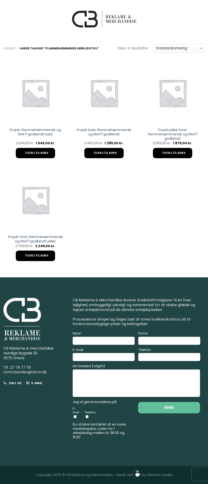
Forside (9, 48)
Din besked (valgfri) (136, 381)
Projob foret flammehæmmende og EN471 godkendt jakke (35, 239)
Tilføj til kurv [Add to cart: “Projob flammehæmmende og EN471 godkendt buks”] (36, 153)
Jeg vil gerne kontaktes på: (95, 402)
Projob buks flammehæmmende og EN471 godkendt (104, 132)
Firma (169, 338)
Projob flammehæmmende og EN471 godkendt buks (35, 132)
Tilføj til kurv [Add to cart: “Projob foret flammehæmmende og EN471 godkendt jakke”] (36, 255)
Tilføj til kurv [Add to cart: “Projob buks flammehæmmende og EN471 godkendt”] (105, 153)
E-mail (104, 355)
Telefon (169, 355)
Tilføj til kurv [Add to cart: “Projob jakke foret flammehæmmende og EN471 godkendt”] (173, 153)
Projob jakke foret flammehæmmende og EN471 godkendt (172, 134)
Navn (104, 338)
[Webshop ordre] (179, 48)
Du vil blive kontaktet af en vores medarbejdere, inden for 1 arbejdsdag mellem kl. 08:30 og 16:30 (99, 430)
